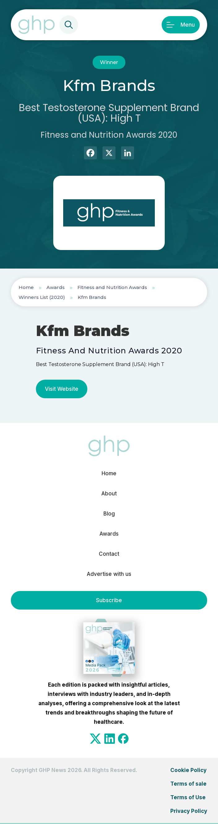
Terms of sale (188, 784)
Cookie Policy (188, 770)
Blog (109, 514)
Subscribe (109, 600)
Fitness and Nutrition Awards (112, 287)
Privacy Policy (188, 811)
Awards (55, 287)
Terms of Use (188, 797)
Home (26, 287)
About (109, 493)
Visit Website (61, 389)
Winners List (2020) (42, 297)
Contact (109, 554)
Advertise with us (109, 574)
